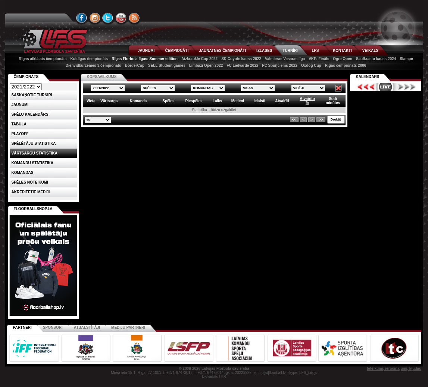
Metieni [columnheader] (237, 101)
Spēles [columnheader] (168, 101)
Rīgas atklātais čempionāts (42, 59)
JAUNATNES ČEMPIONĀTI (222, 51)
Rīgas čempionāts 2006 (345, 65)
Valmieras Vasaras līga (285, 59)
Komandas (23, 173)
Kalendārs (367, 77)
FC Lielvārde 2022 (242, 65)
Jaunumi (20, 105)
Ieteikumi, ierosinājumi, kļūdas (394, 368)
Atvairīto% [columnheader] (307, 101)
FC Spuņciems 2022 (279, 65)
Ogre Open (342, 59)
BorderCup (134, 65)
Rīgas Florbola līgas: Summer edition (145, 59)
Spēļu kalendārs (30, 114)
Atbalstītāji (87, 327)
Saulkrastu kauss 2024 (376, 59)
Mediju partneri (128, 327)
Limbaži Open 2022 (206, 65)
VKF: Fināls (319, 59)
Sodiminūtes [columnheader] (333, 101)
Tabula (19, 124)
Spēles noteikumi (30, 182)
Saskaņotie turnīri (32, 95)
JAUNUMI (146, 51)
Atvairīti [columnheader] (282, 101)
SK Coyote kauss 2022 (241, 59)
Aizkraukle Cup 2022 (199, 59)
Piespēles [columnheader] (193, 101)
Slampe (406, 59)
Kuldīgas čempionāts (89, 59)
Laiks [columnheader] (217, 101)
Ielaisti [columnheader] (259, 101)
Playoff (20, 134)
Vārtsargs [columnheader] (109, 101)
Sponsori (53, 327)
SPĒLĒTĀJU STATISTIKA (34, 143)
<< (294, 120)
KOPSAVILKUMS (102, 77)
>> (321, 120)
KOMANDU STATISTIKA (32, 163)
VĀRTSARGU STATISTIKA (35, 153)
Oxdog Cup (311, 65)
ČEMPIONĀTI (176, 51)
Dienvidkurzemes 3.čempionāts (93, 65)
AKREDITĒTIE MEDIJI (31, 192)
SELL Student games (166, 65)
